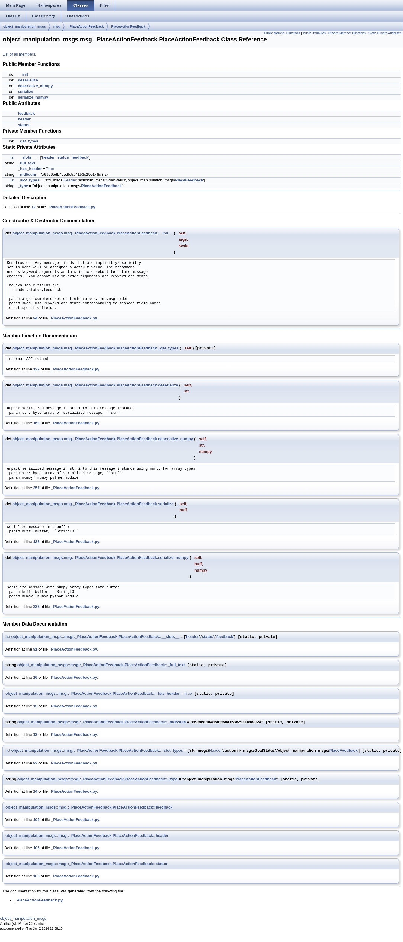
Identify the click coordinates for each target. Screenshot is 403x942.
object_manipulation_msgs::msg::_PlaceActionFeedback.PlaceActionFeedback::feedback (88, 807)
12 (33, 207)
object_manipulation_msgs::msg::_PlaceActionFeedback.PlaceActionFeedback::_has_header (92, 693)
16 (35, 677)
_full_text (26, 163)
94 (35, 318)
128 (36, 541)
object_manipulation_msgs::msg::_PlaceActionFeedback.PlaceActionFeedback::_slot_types (97, 750)
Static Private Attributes (384, 33)
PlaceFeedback (189, 180)
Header (69, 180)
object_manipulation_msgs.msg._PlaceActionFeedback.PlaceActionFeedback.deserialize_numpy (102, 439)
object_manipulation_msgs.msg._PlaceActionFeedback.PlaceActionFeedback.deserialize (95, 385)
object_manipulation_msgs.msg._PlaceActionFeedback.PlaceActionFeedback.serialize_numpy (100, 557)
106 (36, 819)
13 (35, 734)
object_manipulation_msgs (24, 26)
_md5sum (27, 174)
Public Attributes (314, 33)
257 (36, 488)
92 (35, 763)
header (24, 119)
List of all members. (19, 54)
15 (35, 706)
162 (36, 423)
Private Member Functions (347, 33)
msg (56, 26)
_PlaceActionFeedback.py (71, 207)
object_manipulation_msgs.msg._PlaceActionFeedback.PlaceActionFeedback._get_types (95, 348)
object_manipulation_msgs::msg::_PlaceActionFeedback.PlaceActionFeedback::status (86, 863)
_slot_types (28, 180)
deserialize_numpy (35, 86)
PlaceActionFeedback (128, 26)
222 (36, 606)
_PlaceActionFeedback (86, 26)
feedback (26, 113)
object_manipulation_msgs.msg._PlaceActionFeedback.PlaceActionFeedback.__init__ (92, 233)
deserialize (28, 80)
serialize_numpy (33, 97)
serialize (25, 91)
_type (23, 186)
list (12, 157)
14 (35, 791)
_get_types (28, 141)
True (50, 168)
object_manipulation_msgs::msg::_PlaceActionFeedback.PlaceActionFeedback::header (87, 835)
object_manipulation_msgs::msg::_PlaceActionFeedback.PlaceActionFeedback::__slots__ (95, 637)
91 (35, 649)
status (23, 125)
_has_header (30, 168)
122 (36, 369)
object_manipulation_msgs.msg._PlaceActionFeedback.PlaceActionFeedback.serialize (92, 503)
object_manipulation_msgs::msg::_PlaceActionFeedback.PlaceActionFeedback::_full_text (101, 665)
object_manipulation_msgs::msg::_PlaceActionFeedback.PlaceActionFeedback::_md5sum (101, 722)
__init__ (25, 74)
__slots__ (26, 157)
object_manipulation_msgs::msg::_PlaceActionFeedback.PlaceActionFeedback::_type (97, 779)
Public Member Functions (282, 33)
